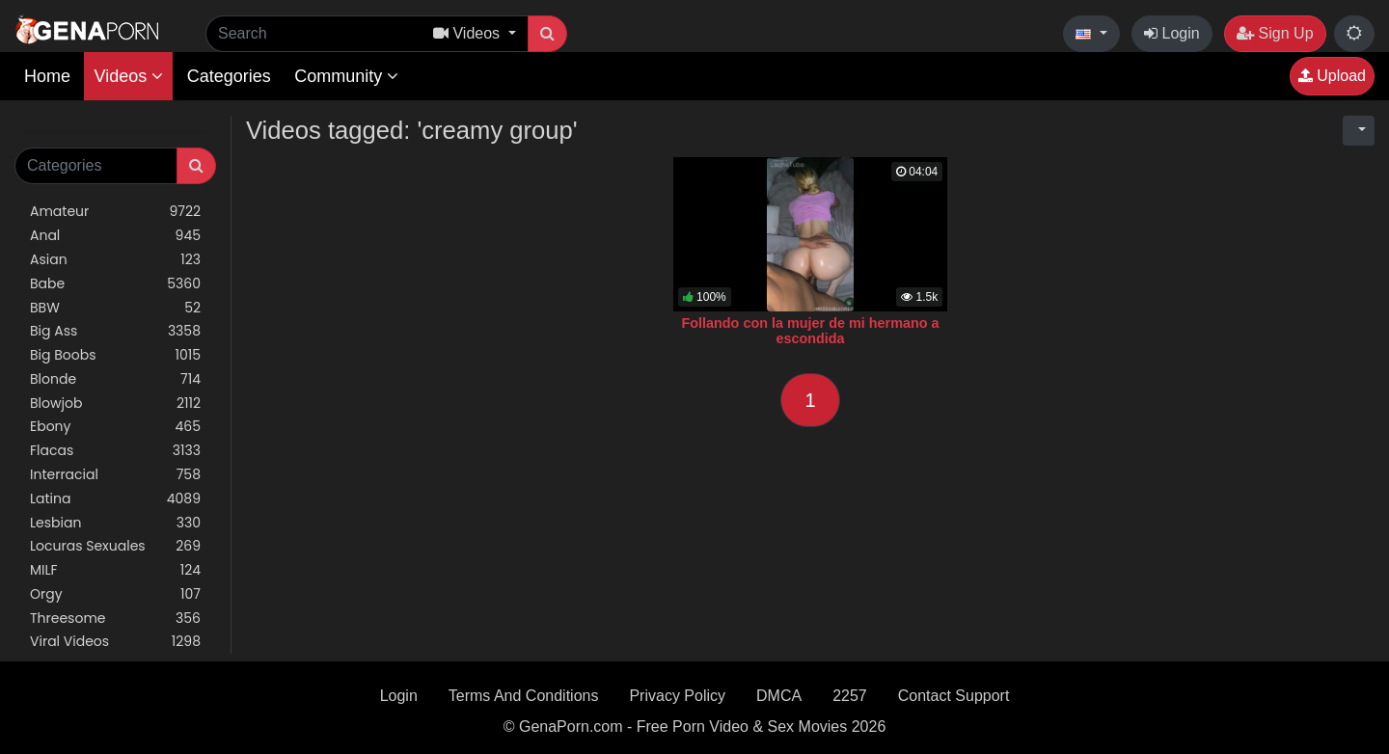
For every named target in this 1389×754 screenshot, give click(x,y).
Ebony (115, 427)
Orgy (115, 594)
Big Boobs (115, 355)
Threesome (115, 618)
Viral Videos (115, 642)
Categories (229, 76)
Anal (115, 236)
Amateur (115, 212)
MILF (115, 570)
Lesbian (115, 523)
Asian (115, 260)
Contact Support (954, 695)
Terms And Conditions (524, 695)
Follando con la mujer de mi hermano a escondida (810, 330)
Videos (128, 76)
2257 (849, 695)
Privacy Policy (677, 695)
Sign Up (1275, 33)
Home (47, 76)
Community (346, 76)
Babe (115, 284)
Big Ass (115, 331)
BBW (115, 308)
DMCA (779, 695)
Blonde (115, 379)
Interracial (115, 475)
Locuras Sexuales (115, 546)
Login (1172, 33)
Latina (115, 499)
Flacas (115, 451)
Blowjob (115, 403)
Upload (1332, 75)
